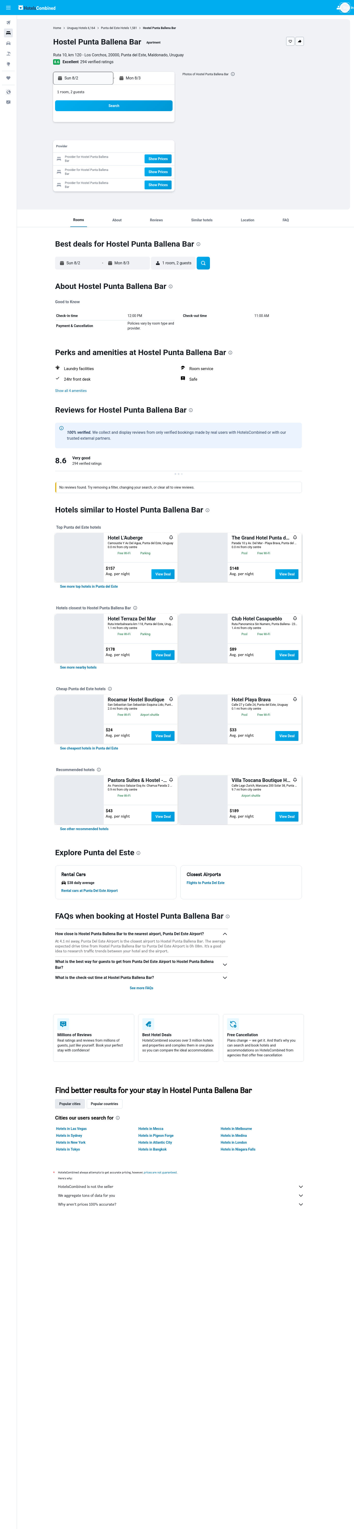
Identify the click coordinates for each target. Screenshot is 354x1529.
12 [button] (133, 147)
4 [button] (121, 135)
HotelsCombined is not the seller (188, 1387)
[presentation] (239, 74)
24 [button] (110, 171)
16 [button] (98, 159)
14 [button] (157, 147)
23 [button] (98, 171)
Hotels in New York (77, 1343)
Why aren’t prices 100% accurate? (188, 1405)
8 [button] (169, 135)
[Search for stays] (8, 33)
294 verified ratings (103, 62)
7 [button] (157, 135)
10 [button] (110, 147)
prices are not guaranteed (167, 1373)
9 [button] (98, 147)
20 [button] (145, 159)
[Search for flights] (8, 23)
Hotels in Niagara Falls (245, 1350)
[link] (96, 637)
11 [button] (121, 147)
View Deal (169, 574)
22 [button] (169, 159)
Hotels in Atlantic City (162, 1343)
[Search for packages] (8, 54)
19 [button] (133, 159)
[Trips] (8, 78)
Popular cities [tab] (77, 1304)
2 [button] (98, 135)
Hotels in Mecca (157, 1329)
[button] (8, 7)
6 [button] (145, 135)
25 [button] (121, 171)
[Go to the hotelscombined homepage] (37, 7)
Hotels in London (241, 1343)
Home (64, 28)
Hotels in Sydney (76, 1336)
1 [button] (169, 123)
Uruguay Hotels (84, 28)
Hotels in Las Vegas (78, 1329)
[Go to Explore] (8, 64)
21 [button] (157, 159)
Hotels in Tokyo (75, 1350)
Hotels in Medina (241, 1336)
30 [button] (98, 182)
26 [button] (133, 171)
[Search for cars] (8, 43)
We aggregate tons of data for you (188, 1396)
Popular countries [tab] (111, 1304)
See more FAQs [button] (148, 1189)
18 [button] (121, 159)
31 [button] (110, 182)
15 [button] (169, 147)
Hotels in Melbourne (243, 1329)
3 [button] (110, 135)
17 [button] (110, 159)
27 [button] (145, 171)
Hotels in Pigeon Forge (162, 1336)
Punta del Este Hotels (122, 28)
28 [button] (157, 171)
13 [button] (145, 147)
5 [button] (133, 135)
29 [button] (169, 171)
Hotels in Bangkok (159, 1350)
